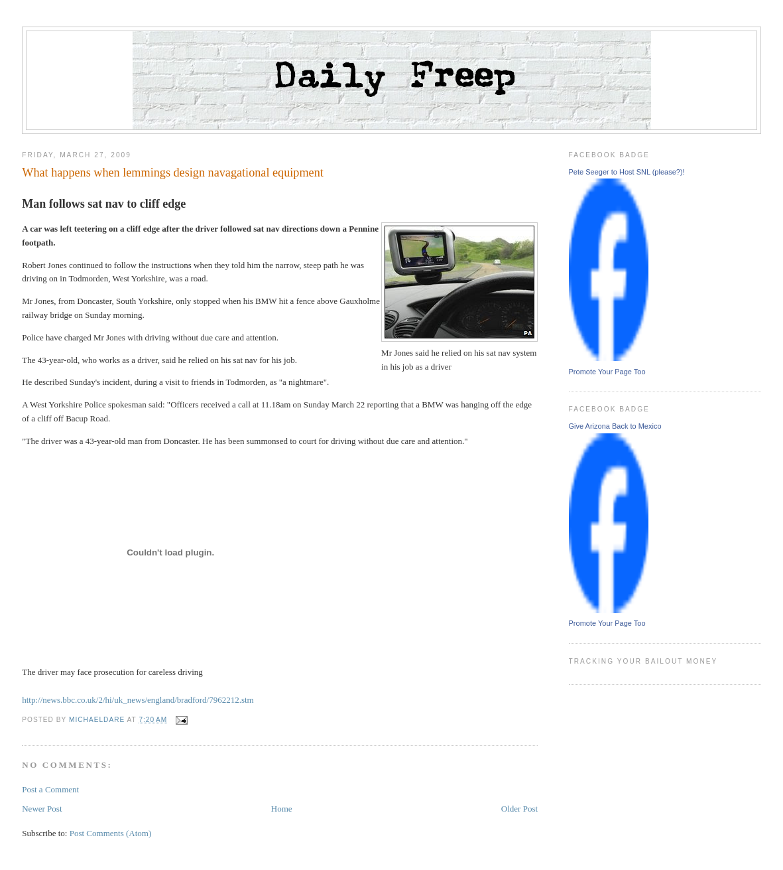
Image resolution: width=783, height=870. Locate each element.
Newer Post (42, 809)
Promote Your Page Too (607, 372)
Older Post (519, 809)
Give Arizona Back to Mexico (615, 426)
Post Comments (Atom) (111, 833)
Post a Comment (50, 789)
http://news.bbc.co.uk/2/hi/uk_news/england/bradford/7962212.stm (138, 700)
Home (281, 809)
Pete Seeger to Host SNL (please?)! (627, 172)
